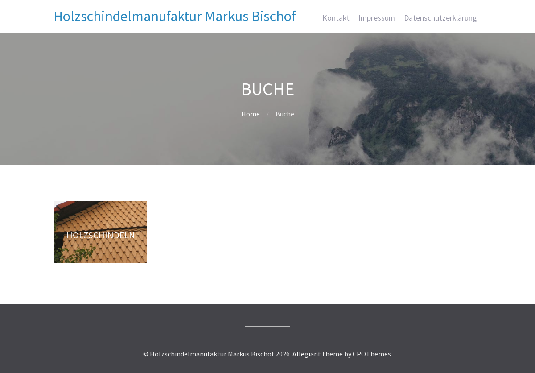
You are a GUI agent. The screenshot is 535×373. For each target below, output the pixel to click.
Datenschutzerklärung (440, 18)
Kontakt (336, 18)
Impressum (376, 18)
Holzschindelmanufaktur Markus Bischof (175, 16)
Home (250, 113)
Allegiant (306, 353)
